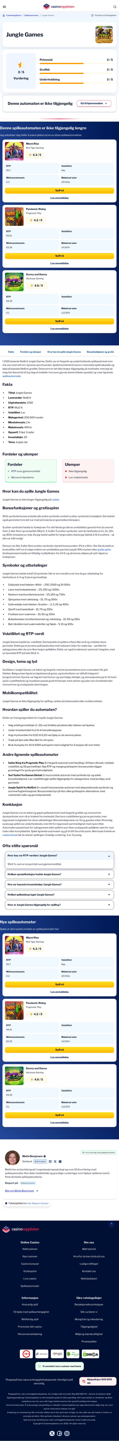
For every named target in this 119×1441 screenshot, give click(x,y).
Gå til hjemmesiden (94, 103)
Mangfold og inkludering (89, 1319)
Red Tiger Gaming (35, 147)
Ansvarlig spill (30, 1304)
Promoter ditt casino (30, 1326)
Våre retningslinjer (89, 1298)
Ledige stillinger (89, 1263)
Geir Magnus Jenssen (37, 1203)
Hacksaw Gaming (35, 278)
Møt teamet (89, 1249)
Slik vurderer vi (88, 1311)
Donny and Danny (36, 274)
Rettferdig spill (30, 1319)
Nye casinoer (29, 1256)
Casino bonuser (30, 1263)
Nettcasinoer (29, 1249)
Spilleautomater (31, 15)
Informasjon (30, 1298)
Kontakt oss (89, 1271)
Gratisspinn (30, 1271)
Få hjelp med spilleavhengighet (31, 1311)
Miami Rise (32, 143)
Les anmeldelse (60, 198)
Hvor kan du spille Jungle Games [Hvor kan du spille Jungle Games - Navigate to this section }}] (64, 352)
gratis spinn (104, 549)
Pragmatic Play (33, 213)
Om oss (89, 1242)
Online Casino (30, 1242)
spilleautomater (11, 376)
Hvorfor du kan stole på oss (89, 1256)
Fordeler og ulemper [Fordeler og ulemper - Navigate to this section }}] (30, 352)
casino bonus (10, 835)
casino (55, 499)
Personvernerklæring (30, 1334)
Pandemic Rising (36, 209)
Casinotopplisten (13, 15)
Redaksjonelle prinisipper (89, 1304)
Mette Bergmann (32, 1156)
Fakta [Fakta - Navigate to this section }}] (11, 352)
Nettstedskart (89, 1278)
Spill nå (59, 190)
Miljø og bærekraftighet (89, 1334)
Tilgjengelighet (89, 1326)
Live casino (29, 1278)
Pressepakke (89, 1341)
